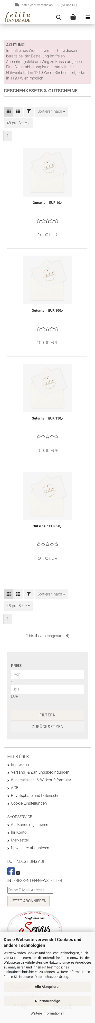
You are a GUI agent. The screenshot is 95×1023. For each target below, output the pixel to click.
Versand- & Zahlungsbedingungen (40, 772)
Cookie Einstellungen (29, 803)
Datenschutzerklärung (51, 977)
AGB (15, 787)
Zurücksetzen (48, 726)
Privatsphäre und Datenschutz (37, 795)
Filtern (47, 715)
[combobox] (51, 112)
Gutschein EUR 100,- (47, 310)
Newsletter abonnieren (30, 848)
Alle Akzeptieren (47, 987)
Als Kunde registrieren (29, 824)
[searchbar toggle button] (58, 17)
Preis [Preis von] (16, 665)
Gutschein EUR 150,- (47, 418)
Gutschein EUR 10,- (47, 203)
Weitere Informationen (47, 1013)
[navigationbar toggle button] (87, 17)
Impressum (20, 764)
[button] (8, 112)
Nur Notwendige (47, 1001)
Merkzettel (20, 840)
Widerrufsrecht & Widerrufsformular (41, 780)
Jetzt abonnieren (28, 901)
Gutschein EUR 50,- (47, 526)
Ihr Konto (19, 832)
